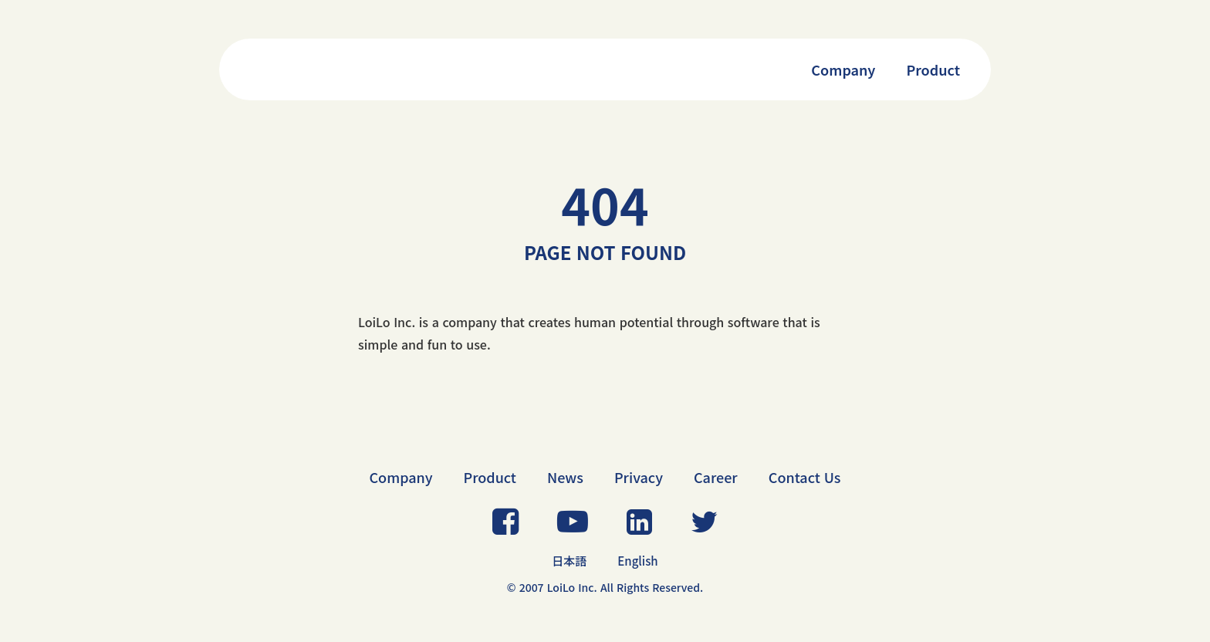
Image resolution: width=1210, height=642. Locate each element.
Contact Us (805, 477)
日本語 (569, 560)
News (565, 477)
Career (716, 477)
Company (843, 69)
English (637, 560)
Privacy (638, 477)
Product (933, 69)
